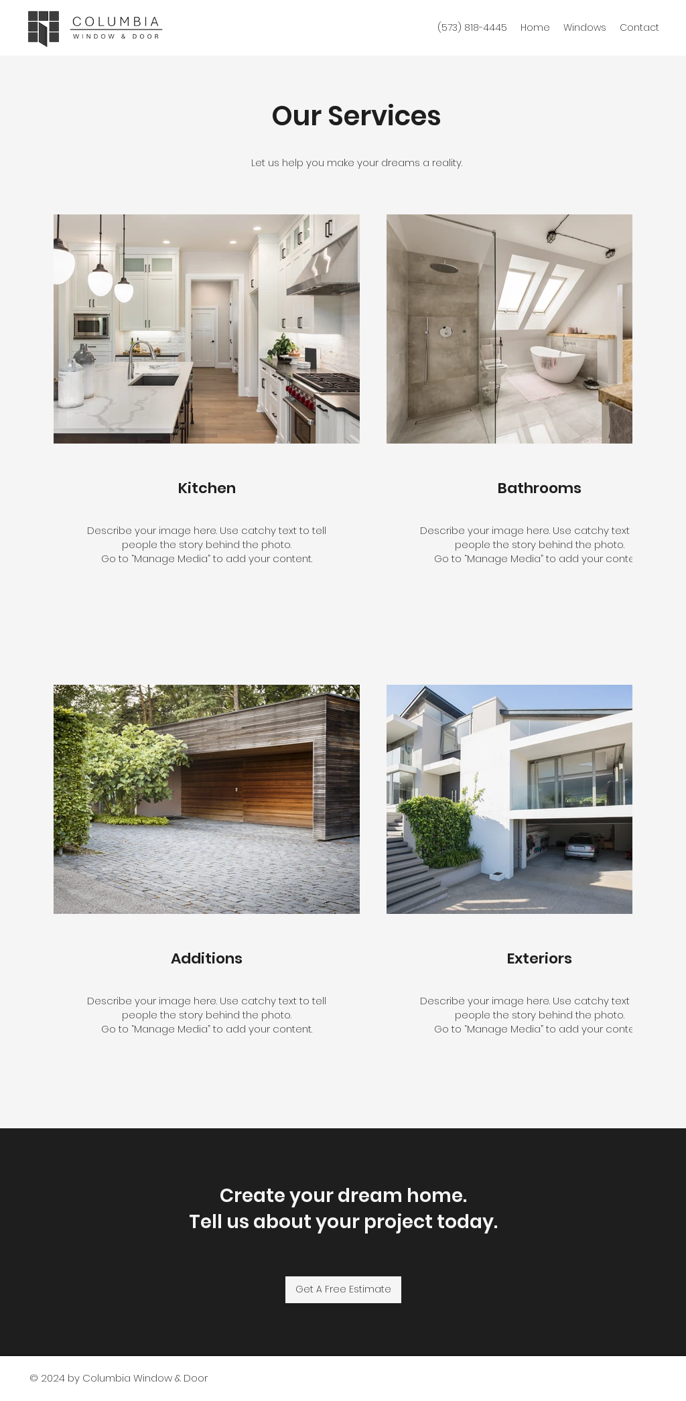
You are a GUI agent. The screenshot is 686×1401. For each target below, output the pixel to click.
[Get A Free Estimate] (343, 1289)
